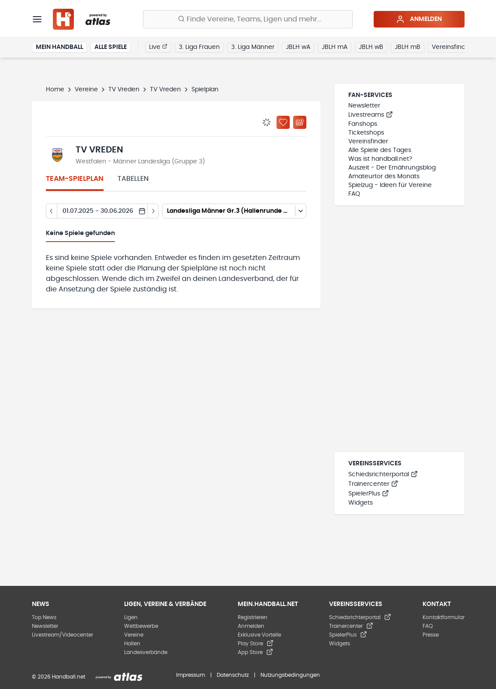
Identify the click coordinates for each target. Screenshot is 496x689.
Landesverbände (145, 652)
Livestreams (370, 115)
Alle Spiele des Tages (379, 150)
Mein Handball (59, 47)
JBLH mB (407, 47)
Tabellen (133, 178)
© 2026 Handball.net (58, 676)
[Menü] (37, 19)
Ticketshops (366, 133)
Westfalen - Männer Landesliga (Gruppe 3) (140, 162)
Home (55, 90)
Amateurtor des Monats (384, 176)
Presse (431, 634)
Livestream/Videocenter (62, 634)
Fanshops (362, 124)
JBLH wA (298, 47)
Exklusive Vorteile (259, 634)
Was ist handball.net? (380, 159)
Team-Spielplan (75, 178)
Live (158, 47)
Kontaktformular (444, 617)
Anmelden (419, 19)
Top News (44, 617)
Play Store (256, 643)
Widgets (360, 503)
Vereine (86, 90)
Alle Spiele (110, 47)
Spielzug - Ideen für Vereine (390, 185)
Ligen (131, 617)
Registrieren (252, 617)
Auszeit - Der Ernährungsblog (392, 168)
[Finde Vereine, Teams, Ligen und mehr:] (248, 19)
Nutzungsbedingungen (290, 675)
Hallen (132, 643)
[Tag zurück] (51, 211)
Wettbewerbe (141, 626)
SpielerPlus (368, 494)
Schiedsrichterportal (383, 474)
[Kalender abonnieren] (299, 122)
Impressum (190, 675)
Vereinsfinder (452, 47)
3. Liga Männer (252, 47)
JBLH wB (371, 47)
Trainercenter (373, 484)
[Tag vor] (153, 211)
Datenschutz (233, 675)
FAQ (354, 194)
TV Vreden (123, 90)
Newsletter (364, 106)
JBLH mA (334, 47)
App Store (255, 652)
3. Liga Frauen (199, 47)
